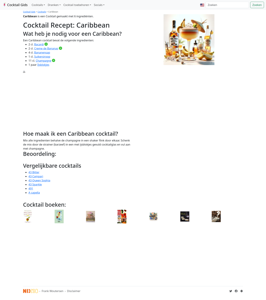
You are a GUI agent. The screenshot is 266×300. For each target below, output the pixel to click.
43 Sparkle (35, 184)
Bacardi (39, 44)
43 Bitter (33, 172)
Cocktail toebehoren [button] (76, 5)
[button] (202, 4)
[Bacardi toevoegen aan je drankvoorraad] (46, 44)
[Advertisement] (77, 100)
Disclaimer (73, 291)
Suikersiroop (42, 56)
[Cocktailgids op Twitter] (230, 291)
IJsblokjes (43, 65)
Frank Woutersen (52, 291)
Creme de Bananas (46, 48)
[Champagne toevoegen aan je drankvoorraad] (53, 61)
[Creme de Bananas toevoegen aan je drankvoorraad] (60, 48)
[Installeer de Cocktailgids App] (241, 291)
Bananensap (42, 52)
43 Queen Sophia (39, 180)
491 (30, 188)
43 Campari (35, 176)
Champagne (43, 61)
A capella (34, 192)
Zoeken (257, 5)
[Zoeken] (227, 5)
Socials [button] (98, 5)
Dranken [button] (53, 5)
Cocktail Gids (15, 5)
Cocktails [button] (37, 5)
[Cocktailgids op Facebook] (236, 291)
